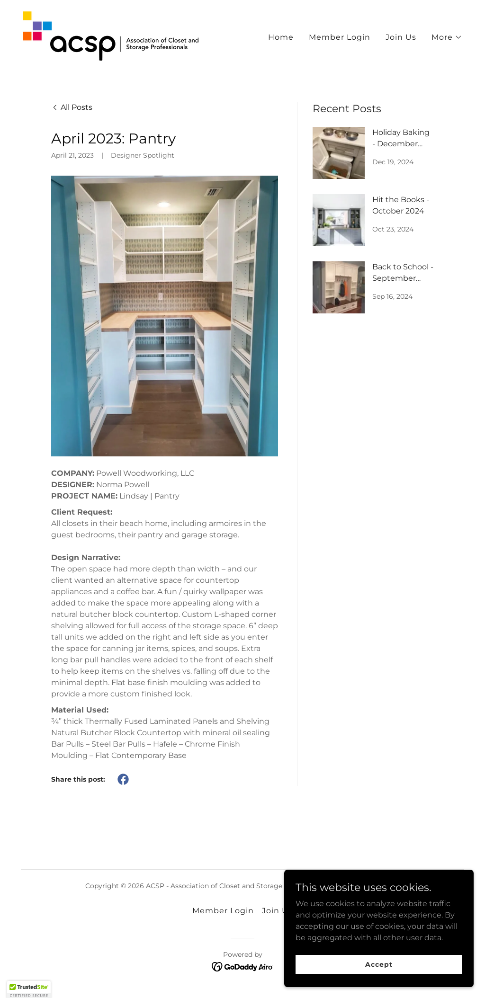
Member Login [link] (339, 36)
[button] (446, 36)
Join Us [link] (401, 36)
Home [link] (281, 36)
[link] (107, 34)
